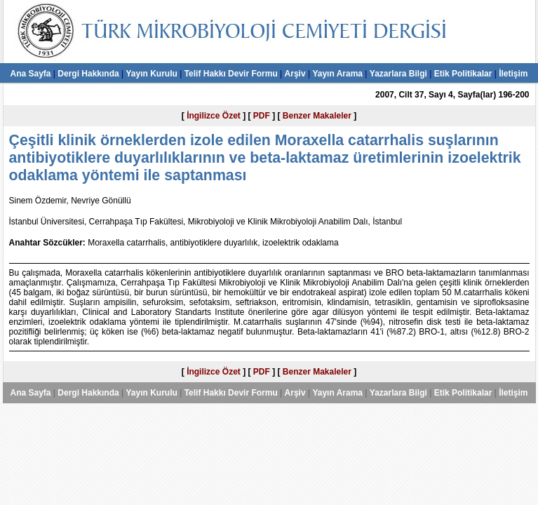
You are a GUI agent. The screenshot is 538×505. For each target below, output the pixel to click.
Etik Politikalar (463, 74)
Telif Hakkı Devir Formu (231, 74)
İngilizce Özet (214, 116)
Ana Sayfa (30, 74)
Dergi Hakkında (88, 74)
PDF (261, 116)
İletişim (513, 74)
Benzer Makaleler (317, 116)
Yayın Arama (337, 74)
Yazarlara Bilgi (398, 74)
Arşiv (295, 74)
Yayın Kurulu (151, 74)
